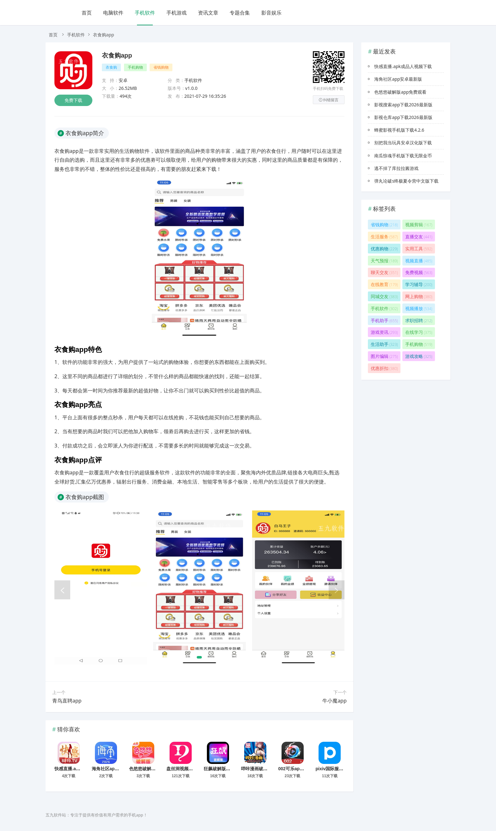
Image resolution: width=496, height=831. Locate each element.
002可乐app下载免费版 (301, 768)
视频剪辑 (418, 225)
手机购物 (135, 67)
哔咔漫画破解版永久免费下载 (270, 768)
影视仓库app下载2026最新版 (403, 117)
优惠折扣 (384, 368)
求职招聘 (418, 320)
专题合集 (240, 12)
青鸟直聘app (67, 700)
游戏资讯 (384, 332)
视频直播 (418, 261)
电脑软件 (113, 12)
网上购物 (418, 296)
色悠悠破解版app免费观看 (155, 768)
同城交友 (384, 296)
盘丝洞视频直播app (185, 768)
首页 (87, 12)
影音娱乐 (271, 12)
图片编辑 (384, 356)
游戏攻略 (418, 356)
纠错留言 (328, 100)
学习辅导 (418, 284)
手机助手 (384, 320)
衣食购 (111, 67)
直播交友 (418, 237)
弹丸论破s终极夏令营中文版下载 (406, 181)
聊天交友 (384, 272)
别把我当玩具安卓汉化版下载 (403, 143)
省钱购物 (161, 67)
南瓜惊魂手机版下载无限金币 (403, 156)
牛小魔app (334, 700)
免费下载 (73, 100)
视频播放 (418, 308)
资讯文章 (208, 12)
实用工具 (418, 249)
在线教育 (384, 284)
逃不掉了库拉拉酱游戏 (396, 168)
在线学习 (418, 332)
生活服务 (384, 237)
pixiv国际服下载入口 (335, 768)
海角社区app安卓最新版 (116, 768)
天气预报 (384, 261)
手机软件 (145, 12)
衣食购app (117, 55)
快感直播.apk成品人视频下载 (83, 768)
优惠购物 (384, 249)
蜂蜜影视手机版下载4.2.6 (399, 130)
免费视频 (418, 272)
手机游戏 (176, 12)
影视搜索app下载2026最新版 (403, 105)
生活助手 (384, 344)
